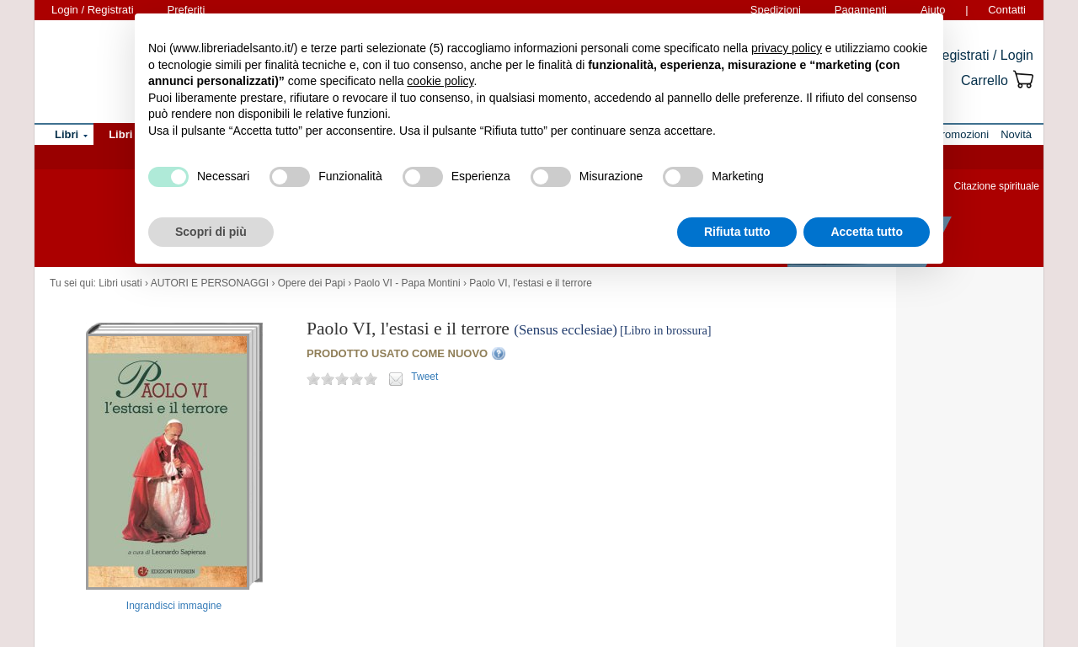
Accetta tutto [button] (866, 231)
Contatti (1007, 9)
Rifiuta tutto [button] (737, 231)
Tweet (424, 376)
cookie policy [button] (440, 81)
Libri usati (120, 283)
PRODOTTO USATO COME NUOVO (397, 353)
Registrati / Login (982, 55)
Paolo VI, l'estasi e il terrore (530, 283)
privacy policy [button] (786, 48)
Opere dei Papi (311, 283)
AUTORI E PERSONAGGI (210, 283)
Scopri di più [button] (211, 231)
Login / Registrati (92, 9)
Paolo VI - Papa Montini (408, 283)
